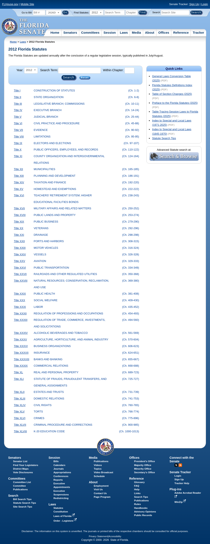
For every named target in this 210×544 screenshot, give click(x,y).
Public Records (143, 515)
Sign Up (194, 4)
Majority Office (142, 465)
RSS (180, 465)
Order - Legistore (65, 520)
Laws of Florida (64, 516)
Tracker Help (182, 483)
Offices (163, 32)
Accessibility (115, 536)
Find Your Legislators (25, 465)
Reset (85, 77)
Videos (98, 465)
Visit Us (98, 489)
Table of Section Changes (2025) (172, 93)
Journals (58, 468)
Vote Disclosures (23, 472)
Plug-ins (176, 489)
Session (109, 32)
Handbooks (141, 508)
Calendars (59, 465)
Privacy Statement (98, 536)
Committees (90, 32)
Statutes (58, 508)
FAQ (136, 486)
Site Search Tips (22, 506)
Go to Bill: (27, 12)
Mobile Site (27, 4)
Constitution (60, 511)
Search (156, 12)
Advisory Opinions (145, 511)
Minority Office (142, 468)
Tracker (198, 32)
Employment (101, 486)
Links (137, 493)
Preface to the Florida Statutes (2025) (175, 102)
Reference (181, 32)
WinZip (181, 502)
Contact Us (100, 493)
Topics (97, 468)
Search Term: (49, 70)
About (149, 32)
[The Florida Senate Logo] (25, 26)
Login (204, 4)
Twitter (176, 465)
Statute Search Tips (164, 138)
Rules (137, 504)
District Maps (20, 468)
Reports (58, 480)
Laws (124, 32)
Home (54, 32)
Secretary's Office (144, 472)
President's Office (144, 461)
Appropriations (62, 472)
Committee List (22, 482)
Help (137, 489)
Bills (56, 461)
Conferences (60, 476)
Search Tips (141, 497)
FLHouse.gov (10, 4)
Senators (70, 32)
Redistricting (60, 498)
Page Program (102, 497)
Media (136, 32)
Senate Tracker (180, 472)
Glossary (139, 482)
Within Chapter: (113, 70)
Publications (101, 461)
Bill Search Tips (22, 499)
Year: (19, 70)
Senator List (20, 461)
